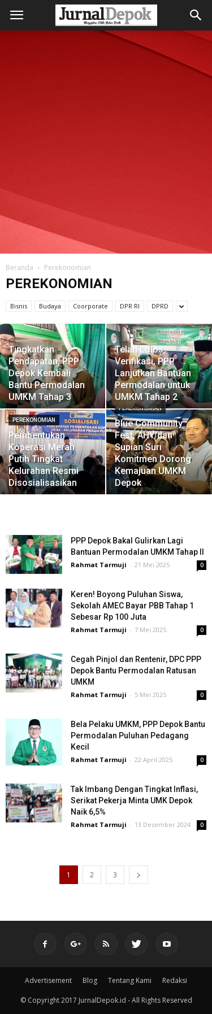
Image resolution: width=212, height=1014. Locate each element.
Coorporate (90, 306)
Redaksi (174, 980)
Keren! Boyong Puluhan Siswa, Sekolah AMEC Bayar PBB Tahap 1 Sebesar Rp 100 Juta (132, 605)
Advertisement (48, 980)
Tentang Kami (130, 980)
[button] (196, 15)
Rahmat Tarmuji (99, 564)
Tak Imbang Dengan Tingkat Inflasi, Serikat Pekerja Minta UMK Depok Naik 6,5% (134, 800)
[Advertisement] (106, 142)
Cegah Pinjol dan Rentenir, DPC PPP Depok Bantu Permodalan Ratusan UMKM (136, 670)
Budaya (50, 306)
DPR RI (130, 306)
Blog (90, 980)
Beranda (19, 267)
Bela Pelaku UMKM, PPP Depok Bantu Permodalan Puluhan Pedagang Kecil (138, 735)
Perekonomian (33, 420)
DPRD (160, 306)
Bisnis (18, 306)
